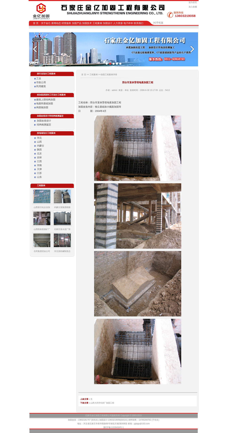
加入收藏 (193, 7)
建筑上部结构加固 (45, 99)
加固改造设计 (44, 120)
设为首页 (193, 2)
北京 (39, 153)
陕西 (39, 149)
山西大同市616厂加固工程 (102, 403)
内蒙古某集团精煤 (62, 207)
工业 (38, 78)
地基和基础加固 (44, 103)
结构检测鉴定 (44, 124)
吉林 (39, 157)
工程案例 (94, 74)
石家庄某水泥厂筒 (62, 229)
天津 (39, 169)
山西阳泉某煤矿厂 (42, 229)
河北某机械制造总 (62, 251)
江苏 (39, 173)
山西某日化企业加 (42, 207)
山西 (39, 141)
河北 (39, 138)
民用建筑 (41, 86)
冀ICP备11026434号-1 (113, 427)
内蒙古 (40, 145)
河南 (39, 165)
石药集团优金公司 (42, 251)
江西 (39, 161)
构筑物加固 (42, 107)
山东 (39, 177)
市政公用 (41, 82)
